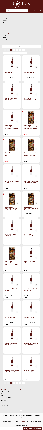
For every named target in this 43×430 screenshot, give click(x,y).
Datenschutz (29, 415)
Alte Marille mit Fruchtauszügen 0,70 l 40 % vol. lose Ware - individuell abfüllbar (11, 127)
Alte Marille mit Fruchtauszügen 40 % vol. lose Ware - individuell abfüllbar (31, 127)
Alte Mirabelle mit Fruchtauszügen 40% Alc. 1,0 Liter (12, 154)
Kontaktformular (4, 407)
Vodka (5, 31)
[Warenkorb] (39, 10)
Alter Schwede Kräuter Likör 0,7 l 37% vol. (12, 235)
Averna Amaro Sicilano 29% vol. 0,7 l (12, 289)
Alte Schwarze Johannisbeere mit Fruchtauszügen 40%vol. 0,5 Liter (12, 181)
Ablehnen (25, 428)
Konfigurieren (30, 428)
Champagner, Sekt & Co (7, 18)
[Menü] (2, 10)
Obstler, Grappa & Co (7, 33)
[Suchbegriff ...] (16, 10)
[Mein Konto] (34, 10)
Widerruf (12, 415)
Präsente (4, 42)
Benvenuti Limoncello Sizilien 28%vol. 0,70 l (31, 289)
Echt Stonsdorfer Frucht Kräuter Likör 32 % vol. (30, 371)
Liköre (5, 35)
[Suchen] (27, 10)
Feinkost (4, 37)
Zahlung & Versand (36, 415)
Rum (5, 27)
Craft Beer (5, 20)
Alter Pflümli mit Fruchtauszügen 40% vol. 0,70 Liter (31, 208)
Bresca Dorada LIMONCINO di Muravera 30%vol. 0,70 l (12, 316)
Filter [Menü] (21, 46)
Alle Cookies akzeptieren (37, 428)
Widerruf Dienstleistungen (20, 415)
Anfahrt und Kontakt (19, 389)
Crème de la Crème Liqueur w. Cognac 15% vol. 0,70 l (12, 371)
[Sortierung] (15, 53)
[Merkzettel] (31, 10)
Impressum (7, 415)
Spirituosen (5, 22)
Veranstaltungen (6, 39)
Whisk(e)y (6, 24)
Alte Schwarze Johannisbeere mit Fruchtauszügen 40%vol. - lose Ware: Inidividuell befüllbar (31, 154)
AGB (3, 415)
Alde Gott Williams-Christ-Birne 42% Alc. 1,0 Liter (11, 99)
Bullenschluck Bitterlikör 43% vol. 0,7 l (11, 344)
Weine (4, 16)
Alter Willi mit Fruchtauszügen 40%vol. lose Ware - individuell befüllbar (31, 236)
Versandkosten (23, 421)
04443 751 (3, 395)
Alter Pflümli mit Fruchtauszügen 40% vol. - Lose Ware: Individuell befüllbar (11, 208)
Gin (5, 29)
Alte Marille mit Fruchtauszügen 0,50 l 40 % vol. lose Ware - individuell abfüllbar (30, 100)
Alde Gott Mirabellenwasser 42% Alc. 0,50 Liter (11, 71)
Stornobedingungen (21, 417)
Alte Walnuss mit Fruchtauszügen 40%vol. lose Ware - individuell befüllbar (31, 181)
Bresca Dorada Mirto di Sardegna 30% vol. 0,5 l (29, 316)
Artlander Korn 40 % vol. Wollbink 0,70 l (30, 262)
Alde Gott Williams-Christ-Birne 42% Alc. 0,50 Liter (30, 71)
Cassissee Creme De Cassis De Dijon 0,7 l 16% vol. (31, 344)
